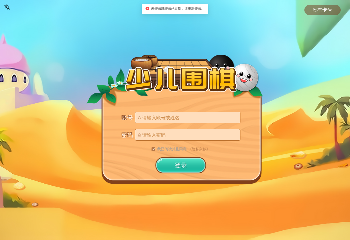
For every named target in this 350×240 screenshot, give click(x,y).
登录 (181, 165)
